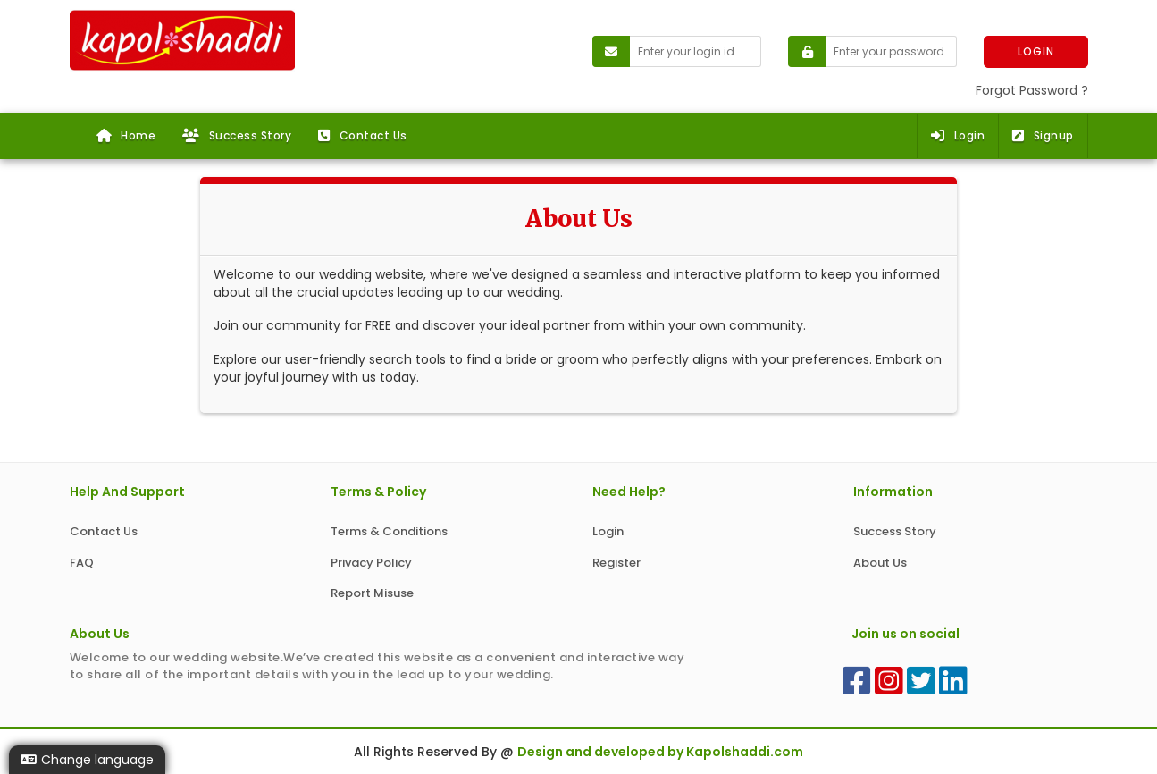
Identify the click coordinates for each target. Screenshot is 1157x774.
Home (126, 135)
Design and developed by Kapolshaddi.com (660, 752)
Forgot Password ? (1032, 90)
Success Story (236, 135)
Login (958, 135)
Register (616, 562)
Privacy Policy (371, 562)
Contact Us (362, 135)
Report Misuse (372, 593)
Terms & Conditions (389, 531)
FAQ (82, 562)
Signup (1043, 135)
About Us (880, 562)
